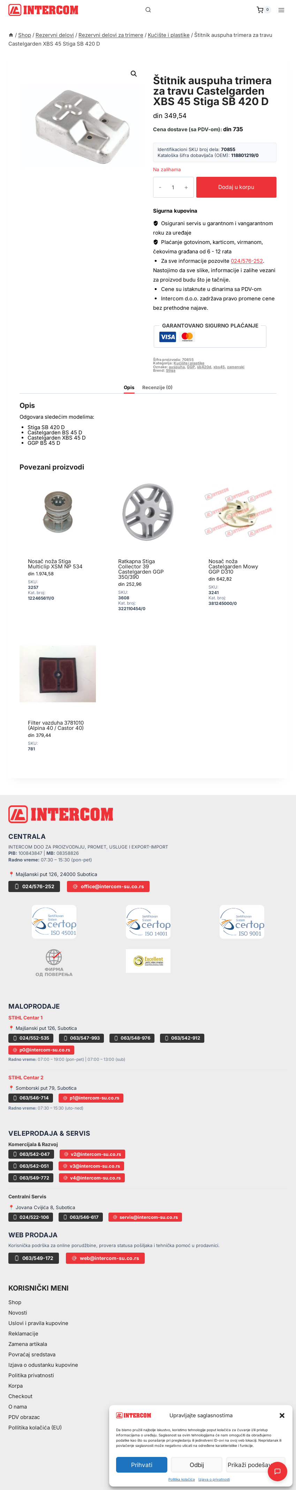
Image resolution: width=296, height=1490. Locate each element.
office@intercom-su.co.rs (108, 886)
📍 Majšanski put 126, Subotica (42, 1028)
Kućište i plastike (185, 72)
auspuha (177, 367)
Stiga (170, 370)
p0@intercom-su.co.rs (41, 1050)
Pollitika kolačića (181, 1479)
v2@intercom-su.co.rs (92, 1154)
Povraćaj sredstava (31, 1354)
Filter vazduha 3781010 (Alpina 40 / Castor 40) (56, 725)
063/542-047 (31, 1154)
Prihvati (142, 1464)
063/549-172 (33, 1258)
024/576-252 (247, 261)
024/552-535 (31, 1038)
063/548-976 (132, 1038)
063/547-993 (81, 1038)
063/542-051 (31, 1166)
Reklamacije (23, 1333)
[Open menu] (281, 10)
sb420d (204, 367)
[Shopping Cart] (264, 10)
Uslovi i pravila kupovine (38, 1323)
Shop (14, 1302)
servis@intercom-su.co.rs (145, 1217)
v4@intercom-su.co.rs (92, 1178)
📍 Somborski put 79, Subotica (42, 1088)
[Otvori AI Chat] (277, 1471)
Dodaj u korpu (231, 187)
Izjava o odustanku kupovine (43, 1365)
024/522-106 (31, 1217)
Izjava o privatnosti (214, 1479)
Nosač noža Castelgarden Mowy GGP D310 (233, 566)
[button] (282, 1415)
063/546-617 (81, 1217)
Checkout (20, 1396)
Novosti (17, 1312)
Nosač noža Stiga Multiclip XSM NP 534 (55, 564)
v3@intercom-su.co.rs (91, 1166)
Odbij (198, 1464)
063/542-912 (182, 1038)
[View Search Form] (148, 10)
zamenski (235, 367)
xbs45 (219, 367)
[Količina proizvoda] (167, 187)
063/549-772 (31, 1178)
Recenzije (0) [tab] (157, 387)
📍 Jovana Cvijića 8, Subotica (41, 1207)
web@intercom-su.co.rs (105, 1258)
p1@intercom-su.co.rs (91, 1098)
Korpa (15, 1385)
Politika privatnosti (31, 1375)
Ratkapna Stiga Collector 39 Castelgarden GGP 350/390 (141, 569)
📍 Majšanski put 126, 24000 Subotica (52, 874)
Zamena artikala (27, 1344)
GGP (191, 367)
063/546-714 (31, 1098)
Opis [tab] (129, 387)
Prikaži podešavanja (257, 1464)
